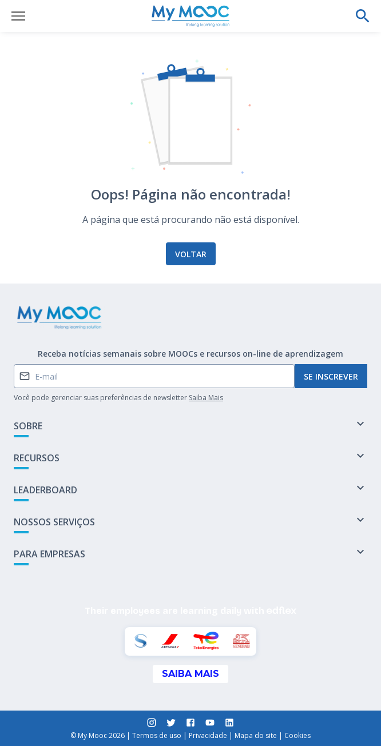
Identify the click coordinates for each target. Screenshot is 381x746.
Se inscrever (331, 376)
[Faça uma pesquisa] (363, 16)
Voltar (191, 254)
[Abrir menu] (18, 16)
